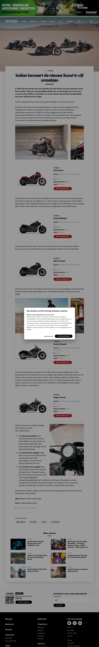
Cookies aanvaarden (64, 336)
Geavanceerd (48, 336)
